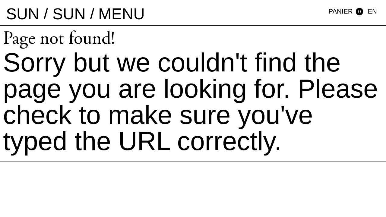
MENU (121, 14)
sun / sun (46, 14)
